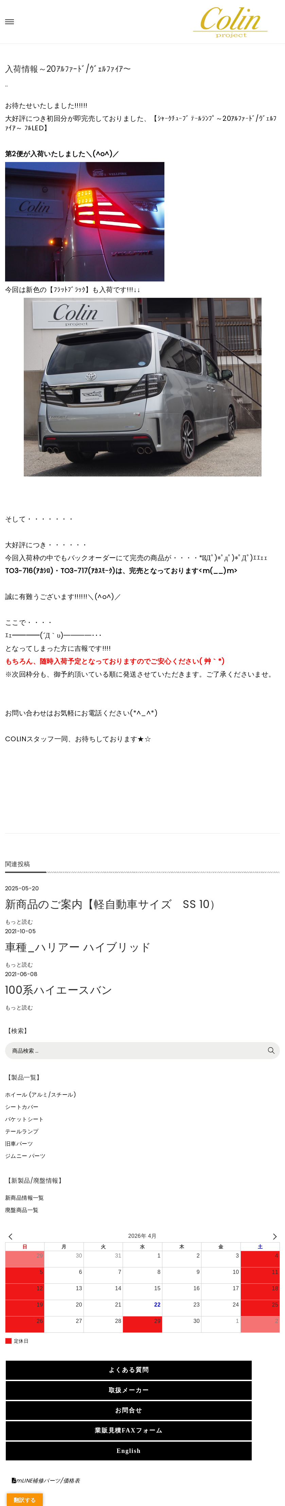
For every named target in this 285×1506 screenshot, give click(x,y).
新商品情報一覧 (24, 1198)
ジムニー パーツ (25, 1156)
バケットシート (24, 1119)
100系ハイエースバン (58, 990)
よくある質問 (129, 1369)
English (129, 1450)
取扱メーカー (129, 1390)
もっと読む (19, 922)
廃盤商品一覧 (21, 1210)
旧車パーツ (19, 1144)
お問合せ (128, 1410)
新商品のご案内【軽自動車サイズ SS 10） (113, 904)
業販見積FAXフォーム (129, 1430)
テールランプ (21, 1131)
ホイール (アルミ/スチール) (40, 1095)
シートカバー (21, 1107)
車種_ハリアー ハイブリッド (78, 947)
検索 (271, 1050)
